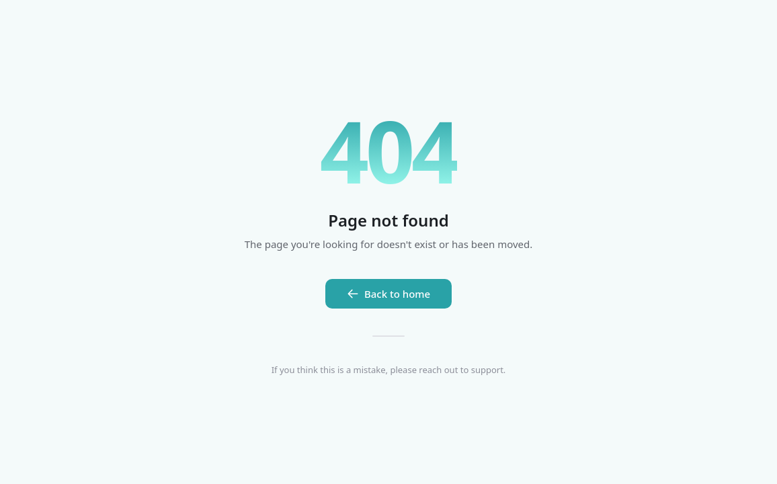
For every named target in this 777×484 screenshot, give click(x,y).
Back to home (388, 293)
